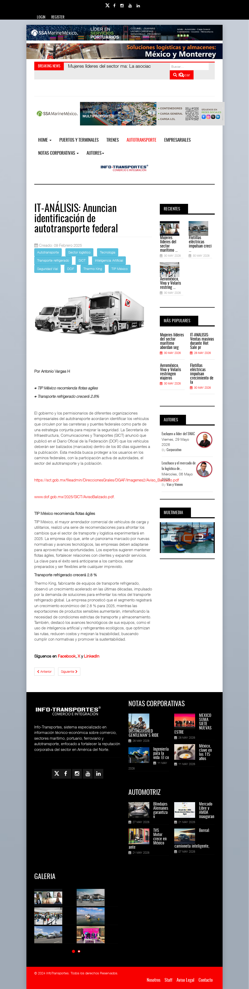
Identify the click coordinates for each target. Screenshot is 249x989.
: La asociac (109, 66)
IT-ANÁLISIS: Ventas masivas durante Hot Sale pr (202, 341)
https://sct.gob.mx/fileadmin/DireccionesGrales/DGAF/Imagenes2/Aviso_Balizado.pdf (106, 480)
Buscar (181, 74)
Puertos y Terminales (79, 140)
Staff (168, 980)
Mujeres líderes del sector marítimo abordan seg (172, 341)
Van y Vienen (175, 485)
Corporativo (174, 450)
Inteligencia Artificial (109, 260)
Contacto (206, 980)
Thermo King (92, 269)
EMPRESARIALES (177, 140)
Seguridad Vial (47, 269)
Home (45, 140)
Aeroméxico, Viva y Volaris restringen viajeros (170, 372)
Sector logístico (79, 252)
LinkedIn (91, 656)
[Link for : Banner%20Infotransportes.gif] (124, 51)
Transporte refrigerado (53, 260)
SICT (82, 260)
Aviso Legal (185, 980)
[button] (73, 951)
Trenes (112, 140)
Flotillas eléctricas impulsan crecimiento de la (201, 374)
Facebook (67, 656)
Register (57, 17)
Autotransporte (141, 140)
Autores (95, 153)
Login (41, 17)
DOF (70, 269)
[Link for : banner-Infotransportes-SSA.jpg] (124, 33)
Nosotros (153, 980)
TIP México (119, 269)
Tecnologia (107, 252)
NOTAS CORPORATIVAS (58, 153)
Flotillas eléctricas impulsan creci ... (200, 244)
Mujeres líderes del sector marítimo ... (169, 244)
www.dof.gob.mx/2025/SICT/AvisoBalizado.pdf (74, 496)
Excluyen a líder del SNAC (178, 434)
